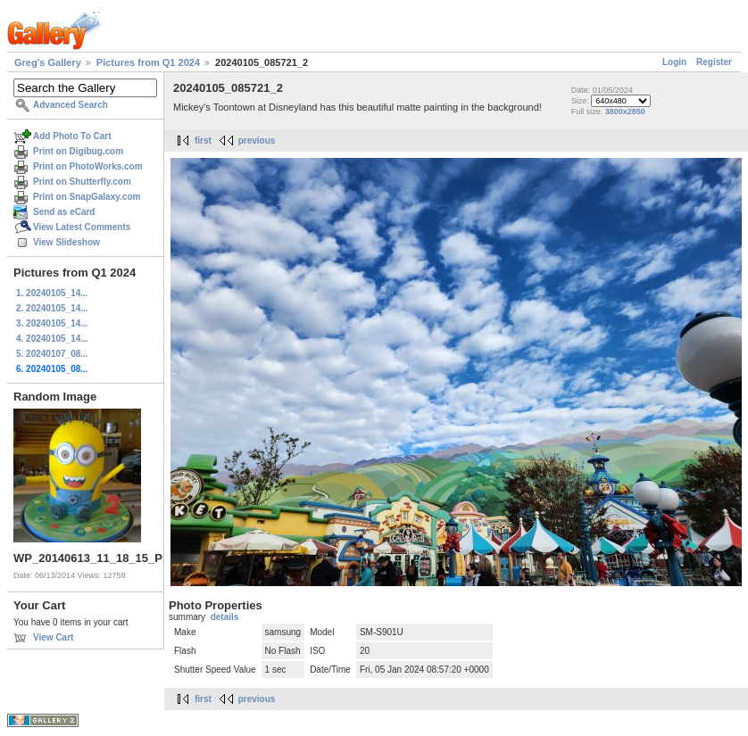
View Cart (53, 637)
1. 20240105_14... (52, 293)
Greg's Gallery (47, 62)
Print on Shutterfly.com (82, 181)
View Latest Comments (81, 227)
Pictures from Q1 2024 (148, 62)
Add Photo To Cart (72, 136)
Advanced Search (70, 105)
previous (257, 140)
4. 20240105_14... (52, 338)
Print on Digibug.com (78, 151)
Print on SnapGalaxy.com (86, 197)
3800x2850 (625, 111)
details (225, 617)
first (203, 140)
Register (714, 62)
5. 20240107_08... (52, 354)
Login (674, 62)
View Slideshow (66, 242)
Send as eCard (64, 212)
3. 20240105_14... (52, 323)
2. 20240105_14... (52, 308)
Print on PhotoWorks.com (88, 166)
